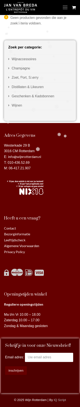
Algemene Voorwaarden (21, 246)
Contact (10, 228)
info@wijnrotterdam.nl (24, 157)
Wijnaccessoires (24, 59)
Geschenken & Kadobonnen (33, 96)
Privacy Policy (14, 252)
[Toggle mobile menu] (65, 7)
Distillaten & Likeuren (28, 87)
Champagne (21, 68)
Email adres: (15, 357)
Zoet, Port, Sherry (25, 77)
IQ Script (60, 400)
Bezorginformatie (17, 234)
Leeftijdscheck (15, 240)
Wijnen (17, 105)
